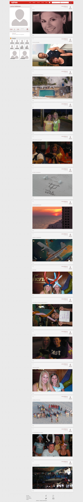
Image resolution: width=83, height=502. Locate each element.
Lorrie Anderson (64, 6)
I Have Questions (28, 498)
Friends (13, 38)
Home (30, 2)
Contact (27, 499)
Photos (14, 31)
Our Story (27, 495)
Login (70, 2)
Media (46, 2)
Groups (42, 2)
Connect (38, 2)
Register (34, 2)
